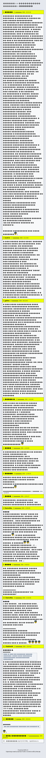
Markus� (38, 751)
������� (26, 6)
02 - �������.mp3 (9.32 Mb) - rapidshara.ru (21, 741)
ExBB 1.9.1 (25, 750)
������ (9, 3)
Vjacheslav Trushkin (21, 751)
